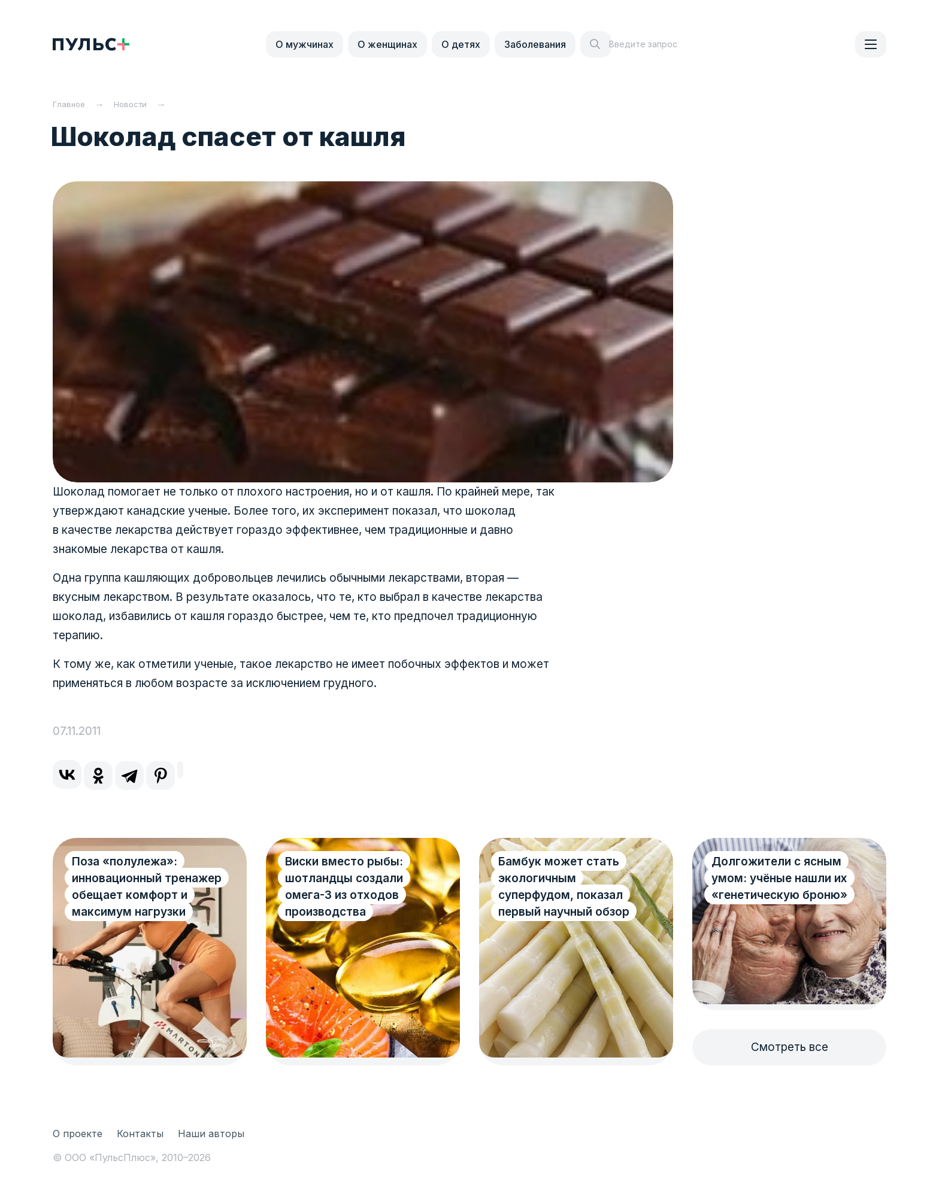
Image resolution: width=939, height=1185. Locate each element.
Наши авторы (211, 1134)
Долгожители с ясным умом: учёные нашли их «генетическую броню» (779, 878)
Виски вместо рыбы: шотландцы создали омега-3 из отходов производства (344, 887)
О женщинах (387, 44)
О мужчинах (304, 44)
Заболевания (535, 44)
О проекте (77, 1134)
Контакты (140, 1134)
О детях (460, 44)
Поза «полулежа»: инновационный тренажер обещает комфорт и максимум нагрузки (134, 895)
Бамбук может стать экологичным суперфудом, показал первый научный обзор (563, 887)
